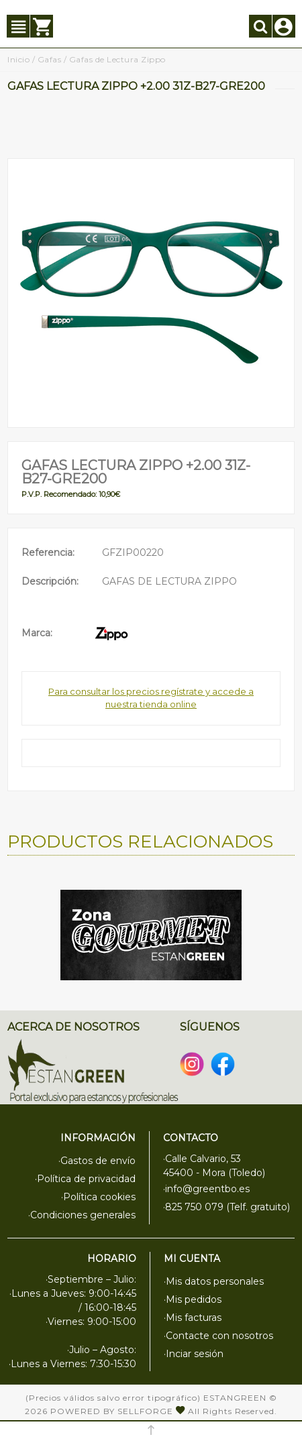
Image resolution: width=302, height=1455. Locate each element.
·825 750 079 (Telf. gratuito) (226, 1207)
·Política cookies (98, 1197)
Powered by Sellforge (111, 1411)
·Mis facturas (192, 1318)
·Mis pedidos (192, 1299)
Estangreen (234, 1398)
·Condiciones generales (82, 1215)
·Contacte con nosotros (218, 1336)
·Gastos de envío (97, 1161)
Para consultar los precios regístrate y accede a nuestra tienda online (151, 698)
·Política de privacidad (85, 1179)
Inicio (18, 59)
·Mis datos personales (214, 1281)
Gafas (50, 59)
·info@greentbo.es (206, 1189)
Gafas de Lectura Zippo (117, 59)
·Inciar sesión (193, 1354)
